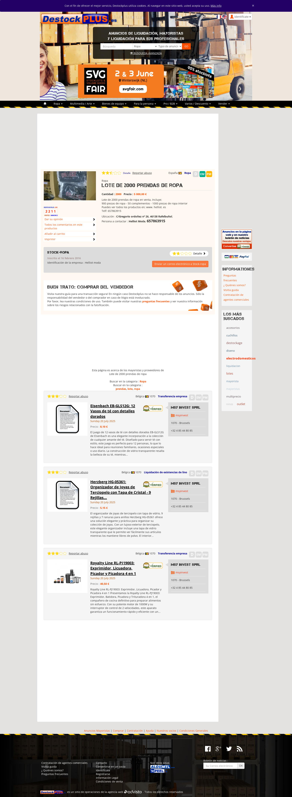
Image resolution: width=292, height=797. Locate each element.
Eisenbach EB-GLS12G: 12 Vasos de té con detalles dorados (112, 411)
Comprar (118, 730)
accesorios (233, 328)
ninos (229, 404)
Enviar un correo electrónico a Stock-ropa (180, 264)
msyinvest (182, 415)
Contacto (101, 763)
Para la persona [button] (145, 103)
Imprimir (50, 239)
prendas (121, 389)
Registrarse (103, 774)
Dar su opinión (54, 219)
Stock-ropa (58, 252)
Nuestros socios (166, 730)
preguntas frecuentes (156, 301)
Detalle (127, 173)
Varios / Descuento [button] (198, 103)
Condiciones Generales (193, 730)
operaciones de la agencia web (104, 792)
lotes (229, 373)
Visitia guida (231, 290)
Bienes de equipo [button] (114, 103)
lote (130, 389)
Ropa (187, 173)
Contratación (135, 730)
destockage (234, 343)
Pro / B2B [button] (170, 103)
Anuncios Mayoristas (97, 730)
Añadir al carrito (55, 234)
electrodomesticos (241, 358)
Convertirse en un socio (110, 766)
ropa (137, 389)
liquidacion (233, 366)
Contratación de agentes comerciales (236, 297)
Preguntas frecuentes (230, 278)
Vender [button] (224, 103)
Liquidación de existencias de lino (165, 472)
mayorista (232, 381)
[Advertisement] (128, 143)
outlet (241, 404)
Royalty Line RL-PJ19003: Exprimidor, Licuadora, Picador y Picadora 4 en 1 (113, 568)
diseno (230, 350)
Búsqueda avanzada (146, 53)
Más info (216, 5)
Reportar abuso (142, 173)
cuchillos (231, 335)
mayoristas (233, 389)
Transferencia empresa (172, 396)
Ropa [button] (58, 103)
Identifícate (103, 770)
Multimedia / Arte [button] (82, 103)
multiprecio (233, 396)
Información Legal (107, 777)
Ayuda (150, 730)
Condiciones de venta (109, 781)
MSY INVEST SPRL (186, 407)
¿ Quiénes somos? (234, 285)
